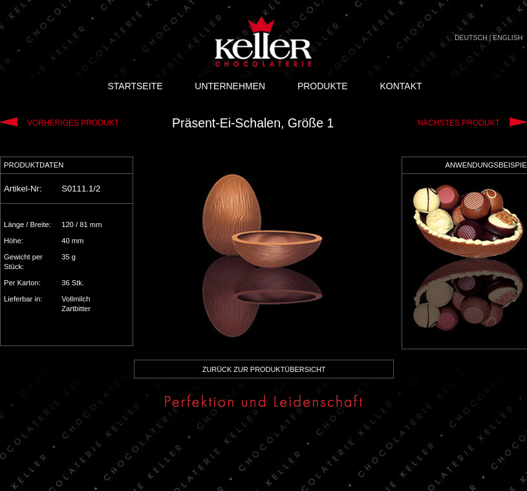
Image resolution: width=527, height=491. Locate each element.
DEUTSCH (471, 37)
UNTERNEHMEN (230, 86)
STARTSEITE (134, 86)
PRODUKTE (322, 86)
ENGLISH (507, 37)
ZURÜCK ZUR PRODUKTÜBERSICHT (264, 369)
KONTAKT (401, 86)
